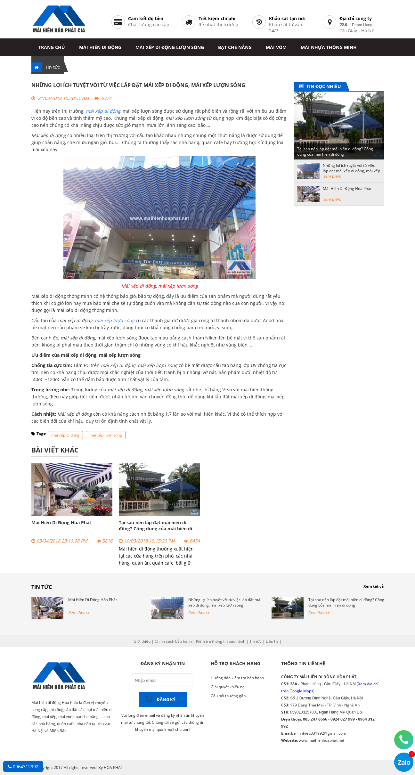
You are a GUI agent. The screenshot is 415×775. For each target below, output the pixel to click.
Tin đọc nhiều (322, 86)
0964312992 (23, 766)
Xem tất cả (373, 586)
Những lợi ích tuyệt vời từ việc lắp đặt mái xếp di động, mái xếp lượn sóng (351, 171)
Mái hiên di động (100, 47)
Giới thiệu (142, 641)
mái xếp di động (65, 435)
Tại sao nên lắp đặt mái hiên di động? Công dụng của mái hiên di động (155, 528)
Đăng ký (166, 699)
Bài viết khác (54, 449)
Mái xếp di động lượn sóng (169, 47)
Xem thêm (332, 176)
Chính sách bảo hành (173, 641)
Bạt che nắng (235, 47)
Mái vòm (276, 47)
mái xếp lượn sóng (105, 435)
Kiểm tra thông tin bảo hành (220, 641)
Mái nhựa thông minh (329, 47)
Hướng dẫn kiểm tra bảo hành (237, 678)
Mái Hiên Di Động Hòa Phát (61, 522)
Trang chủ (51, 47)
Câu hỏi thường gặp (228, 695)
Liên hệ (272, 641)
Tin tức (52, 67)
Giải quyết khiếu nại (228, 686)
